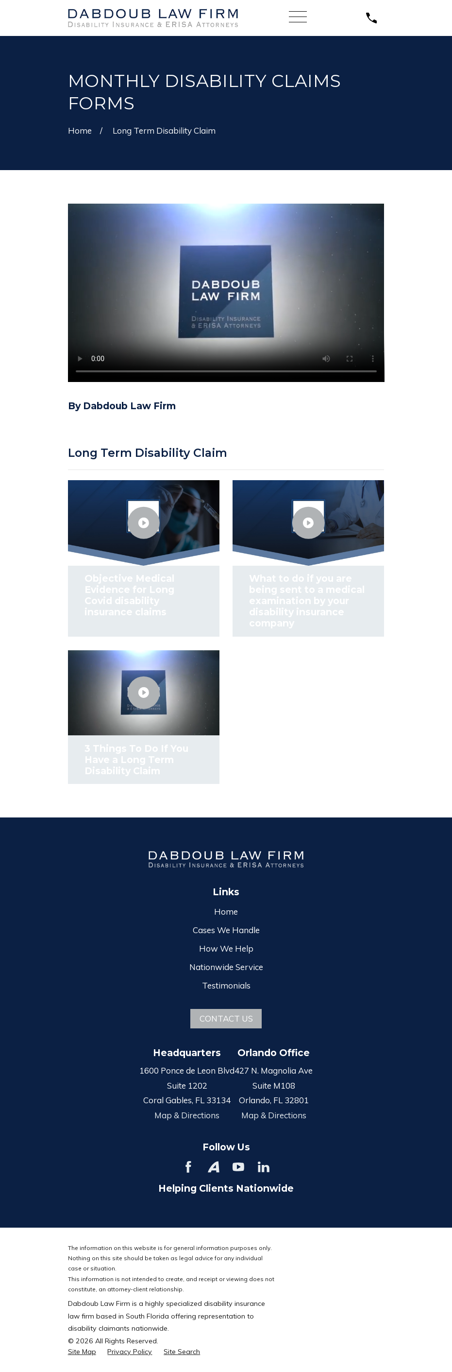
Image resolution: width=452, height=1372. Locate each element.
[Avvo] (213, 1167)
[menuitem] (82, 1352)
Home (226, 911)
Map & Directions (186, 1115)
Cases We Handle (226, 930)
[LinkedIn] (263, 1167)
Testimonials (226, 985)
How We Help (226, 948)
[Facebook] (188, 1167)
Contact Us (226, 1018)
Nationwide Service (226, 967)
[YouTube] (238, 1167)
